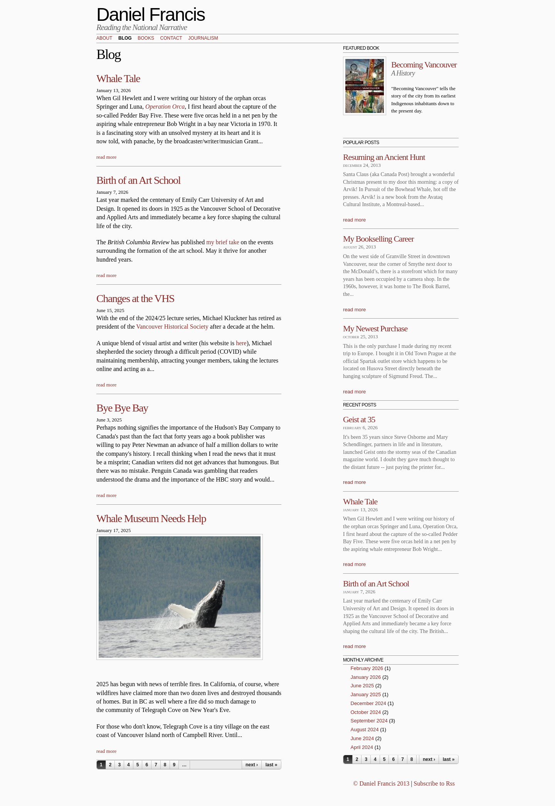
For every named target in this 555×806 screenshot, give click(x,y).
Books (146, 38)
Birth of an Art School (138, 180)
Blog (125, 38)
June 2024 (362, 738)
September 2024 (369, 721)
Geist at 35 (359, 419)
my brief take (223, 242)
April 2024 (362, 747)
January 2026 (366, 677)
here (241, 343)
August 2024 (365, 729)
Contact (171, 38)
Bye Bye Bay (122, 408)
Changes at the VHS (135, 298)
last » (272, 764)
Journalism (203, 38)
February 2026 (367, 668)
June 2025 (362, 685)
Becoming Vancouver (424, 64)
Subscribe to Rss (434, 783)
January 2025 (366, 694)
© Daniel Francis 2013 (381, 783)
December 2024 (369, 703)
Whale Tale (118, 78)
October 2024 (366, 712)
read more (106, 157)
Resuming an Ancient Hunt (384, 157)
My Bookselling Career (378, 238)
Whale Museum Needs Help (151, 518)
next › (252, 764)
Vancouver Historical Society (172, 326)
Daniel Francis (150, 14)
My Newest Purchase (375, 328)
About (104, 38)
